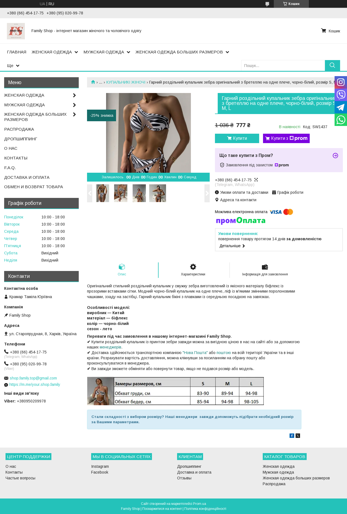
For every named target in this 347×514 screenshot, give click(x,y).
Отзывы (184, 478)
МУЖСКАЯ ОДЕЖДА (103, 52)
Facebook (99, 472)
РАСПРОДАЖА (19, 129)
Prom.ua (199, 504)
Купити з (289, 138)
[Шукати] (332, 65)
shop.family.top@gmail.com (33, 378)
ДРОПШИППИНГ (20, 138)
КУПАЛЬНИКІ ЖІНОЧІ (125, 82)
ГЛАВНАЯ (16, 52)
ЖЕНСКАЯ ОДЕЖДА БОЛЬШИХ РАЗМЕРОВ (179, 52)
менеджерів (110, 347)
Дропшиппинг (189, 466)
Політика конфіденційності (205, 509)
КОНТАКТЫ (15, 158)
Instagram (100, 466)
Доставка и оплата (194, 472)
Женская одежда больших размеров (296, 478)
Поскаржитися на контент (162, 509)
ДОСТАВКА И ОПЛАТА (26, 177)
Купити (240, 138)
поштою (224, 352)
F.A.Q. (10, 167)
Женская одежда (279, 466)
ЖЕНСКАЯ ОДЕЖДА (52, 52)
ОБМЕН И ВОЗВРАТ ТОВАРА (33, 186)
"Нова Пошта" (195, 352)
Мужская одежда (278, 472)
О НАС (10, 148)
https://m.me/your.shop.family (34, 384)
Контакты (14, 472)
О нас (11, 466)
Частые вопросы (20, 478)
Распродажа (274, 484)
